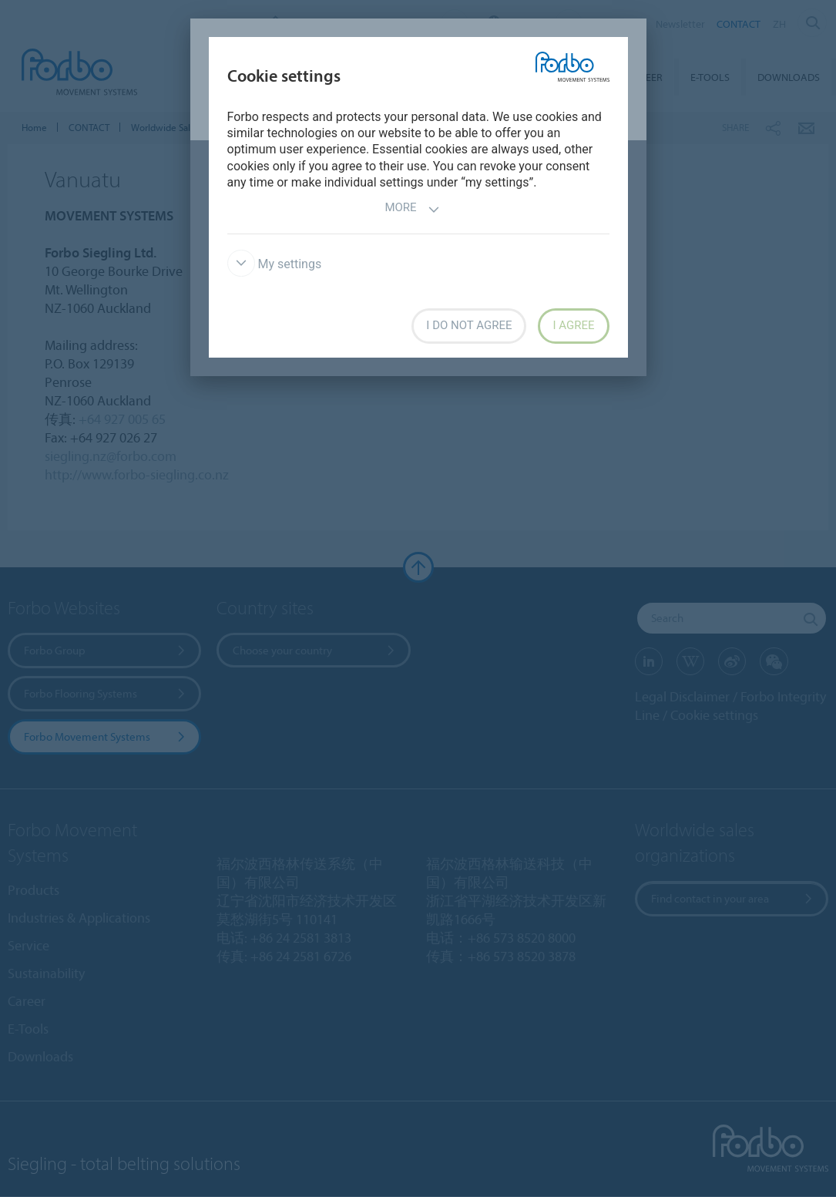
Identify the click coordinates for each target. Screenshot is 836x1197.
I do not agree (469, 325)
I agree (573, 325)
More (411, 209)
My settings (274, 264)
